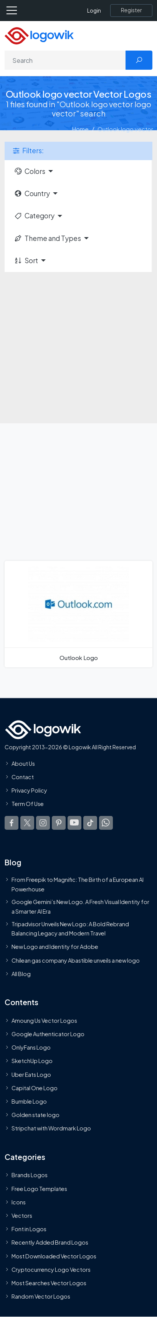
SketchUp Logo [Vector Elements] (32, 1060)
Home (80, 129)
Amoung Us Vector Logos (44, 1020)
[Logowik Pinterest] (59, 823)
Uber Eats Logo (31, 1074)
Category (34, 215)
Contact (23, 776)
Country (32, 193)
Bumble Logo (29, 1101)
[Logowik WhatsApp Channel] (106, 823)
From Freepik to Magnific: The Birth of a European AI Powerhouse (78, 884)
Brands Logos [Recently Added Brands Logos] (30, 1174)
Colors (29, 171)
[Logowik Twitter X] (27, 823)
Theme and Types (47, 238)
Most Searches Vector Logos (49, 1282)
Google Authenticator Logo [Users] (48, 1033)
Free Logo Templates (39, 1188)
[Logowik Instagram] (43, 823)
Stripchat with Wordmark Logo (51, 1128)
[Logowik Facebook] (11, 823)
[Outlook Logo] (78, 614)
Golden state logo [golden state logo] (35, 1114)
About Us (23, 763)
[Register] (131, 10)
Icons (19, 1202)
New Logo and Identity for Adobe (55, 946)
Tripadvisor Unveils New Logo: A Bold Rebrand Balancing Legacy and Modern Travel (70, 929)
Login (94, 10)
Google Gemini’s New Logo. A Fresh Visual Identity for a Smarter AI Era (80, 906)
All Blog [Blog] (21, 973)
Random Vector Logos (41, 1296)
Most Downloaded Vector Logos (54, 1256)
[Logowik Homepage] (39, 35)
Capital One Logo (35, 1087)
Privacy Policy (29, 790)
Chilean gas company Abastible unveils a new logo (76, 960)
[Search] (65, 60)
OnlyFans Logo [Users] (31, 1047)
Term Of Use (28, 803)
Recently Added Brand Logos (50, 1242)
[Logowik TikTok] (90, 823)
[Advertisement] (78, 343)
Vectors (22, 1215)
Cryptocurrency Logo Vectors (51, 1269)
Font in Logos (29, 1228)
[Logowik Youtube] (74, 823)
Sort (26, 260)
